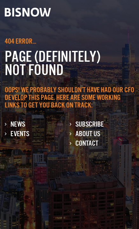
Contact (86, 143)
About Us (87, 134)
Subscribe (89, 124)
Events (19, 134)
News (17, 124)
